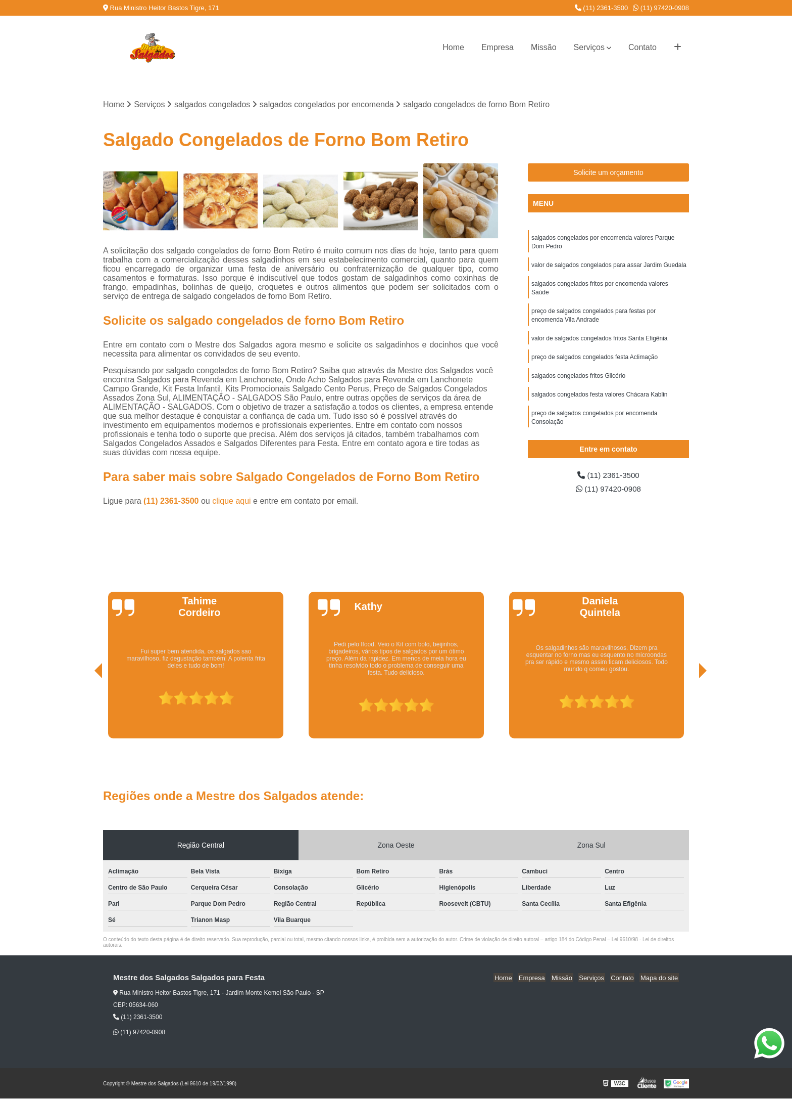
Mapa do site (659, 978)
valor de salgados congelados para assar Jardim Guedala (608, 266)
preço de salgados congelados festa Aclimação (594, 361)
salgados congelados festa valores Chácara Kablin (599, 400)
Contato (642, 47)
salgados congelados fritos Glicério (578, 380)
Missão (544, 47)
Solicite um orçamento (608, 173)
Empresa (497, 47)
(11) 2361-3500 (601, 8)
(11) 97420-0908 (661, 8)
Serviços (589, 47)
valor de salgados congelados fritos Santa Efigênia (599, 342)
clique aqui (231, 501)
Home (453, 47)
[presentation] (84, 710)
